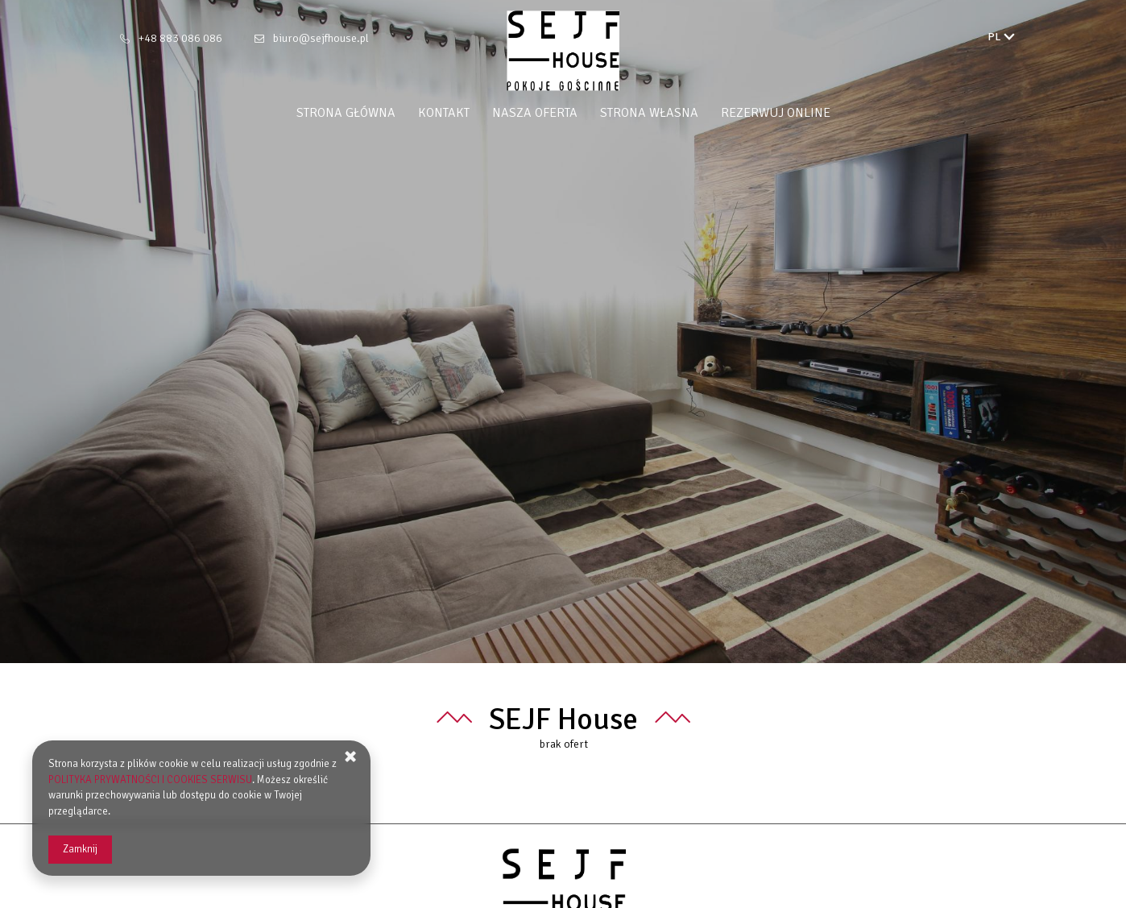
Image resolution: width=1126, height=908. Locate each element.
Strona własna (649, 113)
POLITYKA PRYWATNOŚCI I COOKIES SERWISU (150, 779)
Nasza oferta (534, 113)
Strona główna (345, 113)
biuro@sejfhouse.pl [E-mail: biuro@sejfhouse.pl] (321, 38)
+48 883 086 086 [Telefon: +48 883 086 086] (180, 38)
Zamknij (80, 849)
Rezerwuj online (775, 113)
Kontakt (444, 113)
